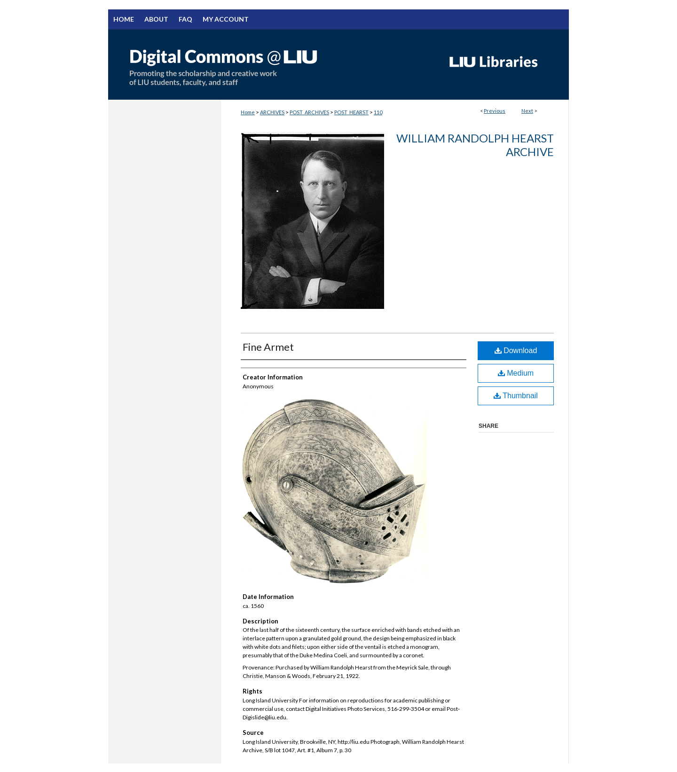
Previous (494, 111)
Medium (516, 373)
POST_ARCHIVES (309, 112)
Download (516, 350)
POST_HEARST (351, 112)
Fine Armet (268, 346)
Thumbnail (516, 396)
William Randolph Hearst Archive (475, 144)
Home (248, 112)
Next (527, 111)
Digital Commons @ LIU (272, 64)
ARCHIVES (272, 112)
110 (378, 112)
